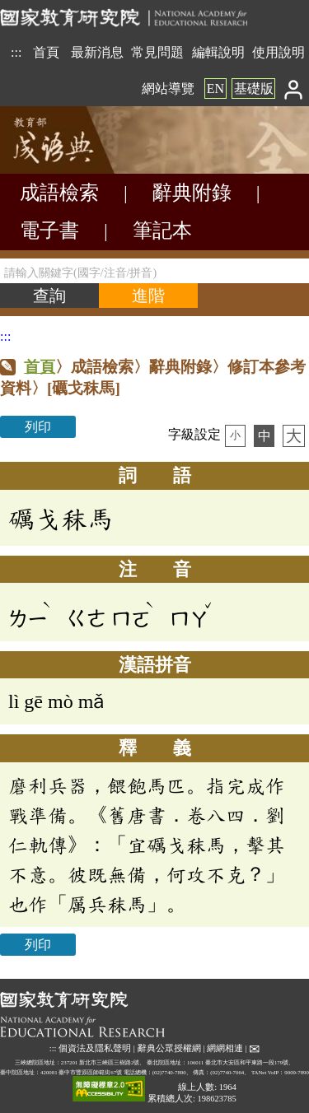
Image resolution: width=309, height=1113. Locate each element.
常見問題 (157, 52)
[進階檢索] (148, 295)
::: (16, 52)
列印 (38, 427)
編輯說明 (218, 52)
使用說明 (278, 52)
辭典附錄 (192, 192)
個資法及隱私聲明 (95, 1048)
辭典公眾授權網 (169, 1048)
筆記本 (162, 230)
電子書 (49, 230)
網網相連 (225, 1048)
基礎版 (254, 88)
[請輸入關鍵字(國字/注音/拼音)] (154, 270)
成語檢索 (59, 192)
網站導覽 (168, 88)
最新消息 (97, 52)
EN (215, 88)
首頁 (46, 52)
